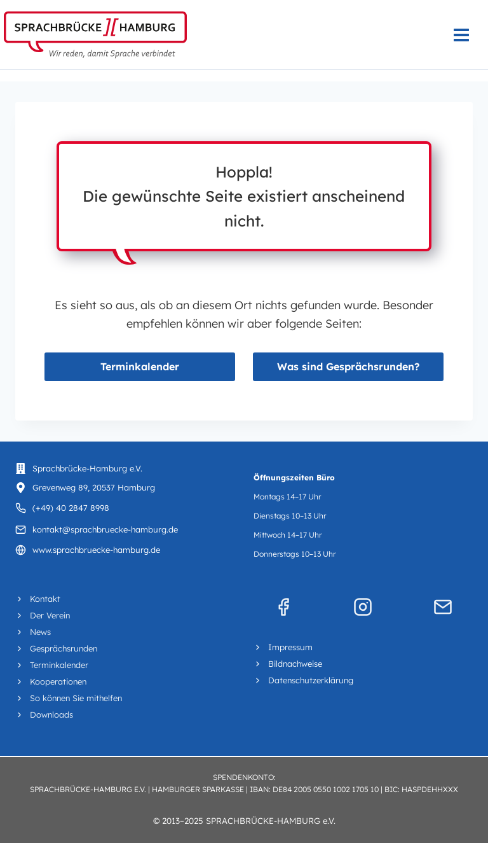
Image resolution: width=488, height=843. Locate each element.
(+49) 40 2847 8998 (70, 508)
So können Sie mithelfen (76, 698)
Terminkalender (139, 366)
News (40, 632)
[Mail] (442, 607)
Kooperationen (58, 681)
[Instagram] (362, 607)
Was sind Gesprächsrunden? (348, 366)
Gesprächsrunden (63, 648)
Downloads (51, 714)
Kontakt (45, 599)
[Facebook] (283, 607)
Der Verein (50, 615)
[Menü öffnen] (467, 34)
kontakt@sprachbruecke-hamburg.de (105, 529)
